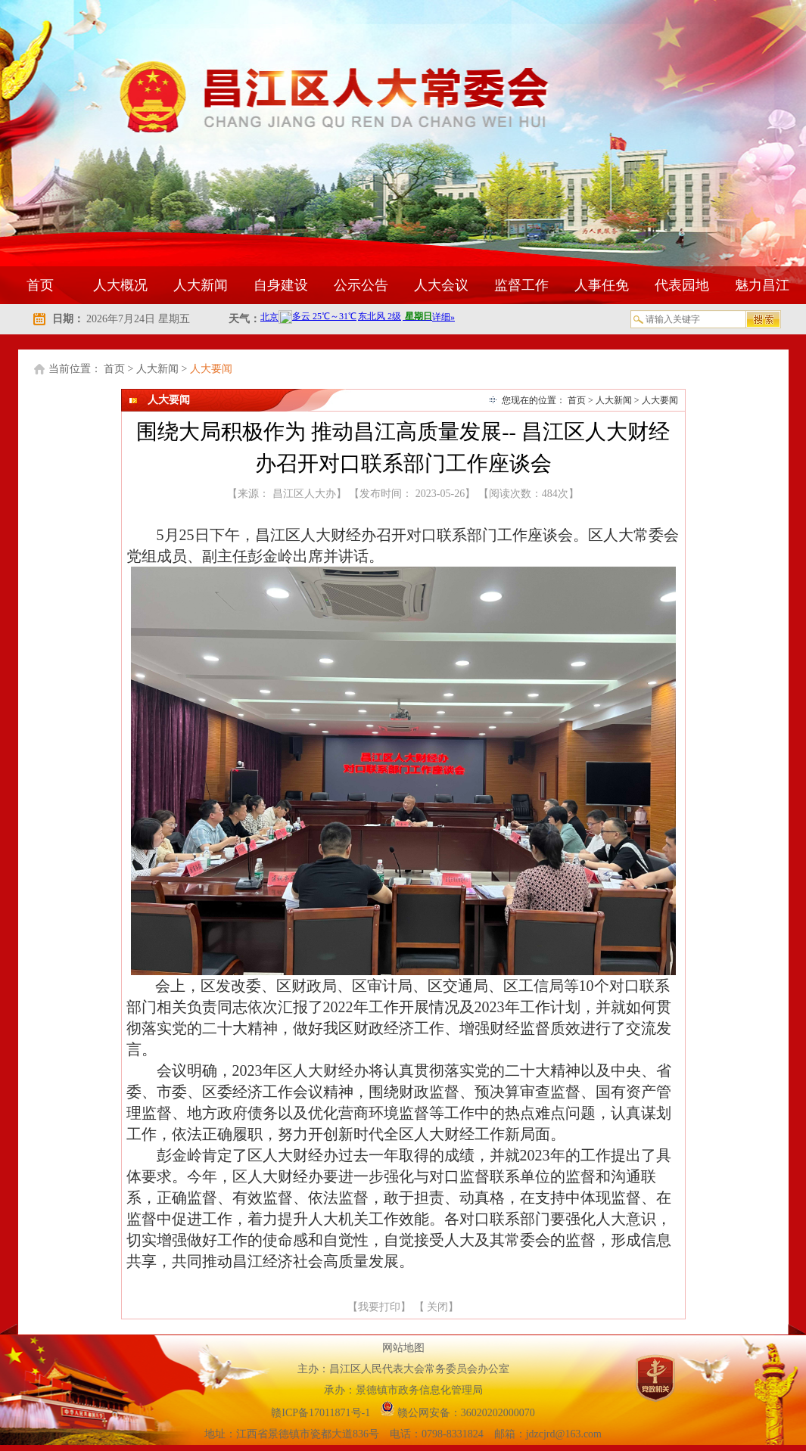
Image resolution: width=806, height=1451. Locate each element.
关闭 (437, 1307)
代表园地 (682, 285)
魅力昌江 (762, 285)
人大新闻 (200, 285)
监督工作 (521, 285)
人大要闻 (211, 368)
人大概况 (120, 285)
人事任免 (601, 285)
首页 (40, 285)
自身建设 (281, 285)
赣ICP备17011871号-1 (321, 1412)
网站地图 (403, 1347)
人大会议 (441, 285)
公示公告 (361, 285)
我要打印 (379, 1307)
